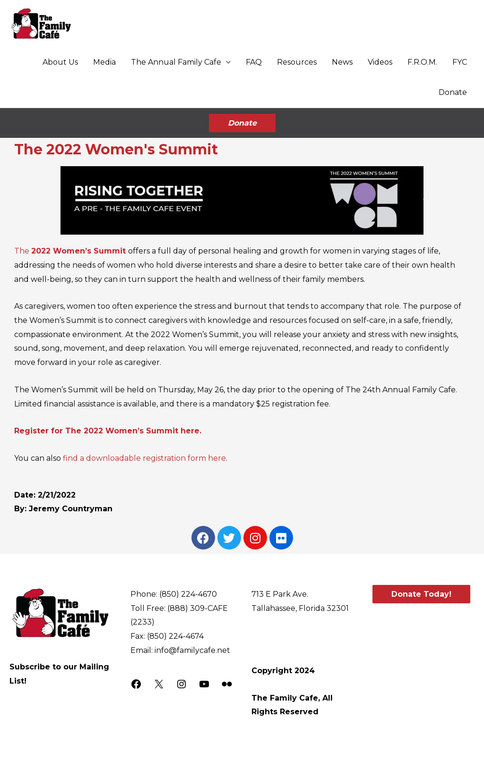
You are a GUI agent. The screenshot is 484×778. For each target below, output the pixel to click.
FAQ (254, 62)
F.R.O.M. (422, 62)
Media (104, 62)
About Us (60, 62)
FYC (459, 62)
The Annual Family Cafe (176, 62)
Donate (453, 92)
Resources (297, 62)
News (342, 62)
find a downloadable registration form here (144, 456)
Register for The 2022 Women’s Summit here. (107, 429)
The (71, 249)
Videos (380, 62)
